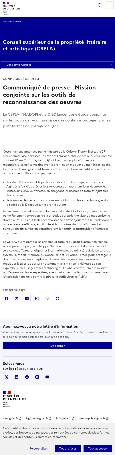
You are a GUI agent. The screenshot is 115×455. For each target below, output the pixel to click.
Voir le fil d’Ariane (12, 21)
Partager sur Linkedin (27, 298)
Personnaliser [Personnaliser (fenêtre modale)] (38, 448)
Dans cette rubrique (57, 65)
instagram (37, 377)
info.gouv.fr (63, 418)
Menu (110, 5)
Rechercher (99, 5)
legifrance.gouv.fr (37, 418)
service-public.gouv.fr (92, 418)
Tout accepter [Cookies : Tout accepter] (98, 448)
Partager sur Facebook (6, 298)
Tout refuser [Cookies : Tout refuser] (67, 448)
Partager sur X (16, 298)
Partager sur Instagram (37, 298)
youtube (47, 377)
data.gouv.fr (10, 418)
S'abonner (57, 346)
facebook (27, 377)
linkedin (16, 377)
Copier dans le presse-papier (47, 298)
